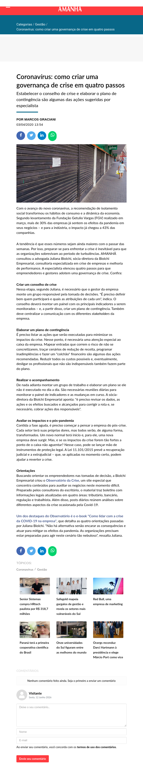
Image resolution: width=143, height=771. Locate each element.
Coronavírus (24, 569)
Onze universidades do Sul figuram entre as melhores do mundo (71, 647)
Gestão (42, 569)
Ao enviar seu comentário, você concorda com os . (66, 747)
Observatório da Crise (62, 480)
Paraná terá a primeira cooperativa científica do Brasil (34, 647)
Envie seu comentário (32, 758)
